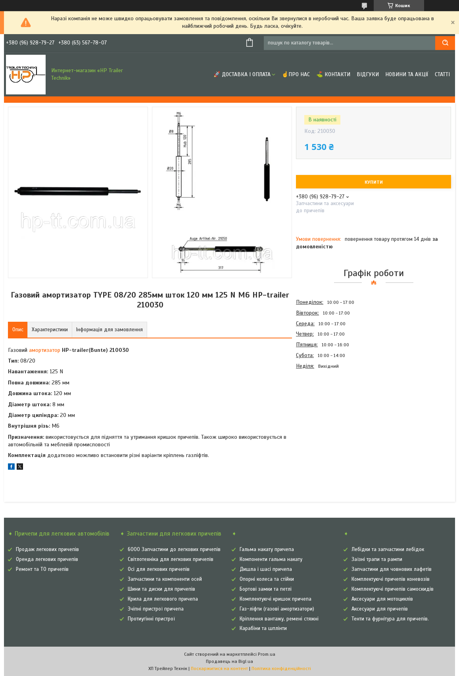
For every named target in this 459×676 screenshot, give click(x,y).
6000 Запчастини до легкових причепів (174, 549)
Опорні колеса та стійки (267, 579)
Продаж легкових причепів (47, 549)
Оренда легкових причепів (47, 559)
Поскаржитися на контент (219, 668)
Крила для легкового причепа (163, 599)
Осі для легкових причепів (159, 569)
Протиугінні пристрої (151, 619)
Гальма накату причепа (267, 549)
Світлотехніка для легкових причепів (170, 559)
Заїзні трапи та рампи (376, 559)
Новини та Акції (406, 74)
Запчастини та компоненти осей (165, 579)
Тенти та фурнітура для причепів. (390, 619)
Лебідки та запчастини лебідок (387, 549)
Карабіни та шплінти (263, 628)
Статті (442, 74)
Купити (374, 182)
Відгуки (368, 74)
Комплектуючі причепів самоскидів (392, 589)
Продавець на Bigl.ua (229, 661)
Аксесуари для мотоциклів (382, 599)
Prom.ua (266, 654)
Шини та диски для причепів (161, 589)
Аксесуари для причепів (379, 609)
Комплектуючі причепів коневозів (390, 579)
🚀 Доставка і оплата (242, 74)
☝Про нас (296, 74)
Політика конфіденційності (281, 668)
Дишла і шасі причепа (266, 569)
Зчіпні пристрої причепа (156, 609)
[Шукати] (445, 43)
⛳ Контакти (333, 74)
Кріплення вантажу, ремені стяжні (279, 619)
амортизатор (44, 350)
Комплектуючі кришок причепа (275, 599)
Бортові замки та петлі (266, 589)
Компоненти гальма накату (271, 559)
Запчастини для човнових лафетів (391, 569)
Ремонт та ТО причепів (42, 569)
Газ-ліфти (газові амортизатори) (277, 609)
